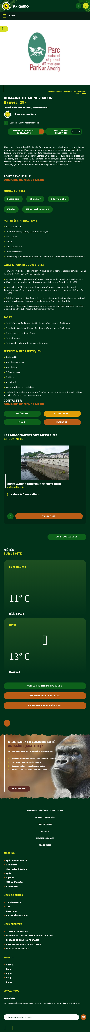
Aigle (9, 973)
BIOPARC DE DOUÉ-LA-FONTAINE (22, 940)
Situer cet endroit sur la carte (28, 131)
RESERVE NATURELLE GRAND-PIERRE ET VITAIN (29, 935)
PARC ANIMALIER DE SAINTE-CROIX (23, 944)
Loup (8, 977)
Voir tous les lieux (66, 536)
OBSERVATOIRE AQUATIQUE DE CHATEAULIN (34, 484)
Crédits (45, 831)
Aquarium (11, 911)
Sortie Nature (13, 902)
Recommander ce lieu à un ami (44, 705)
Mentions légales (45, 838)
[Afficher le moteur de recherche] (86, 6)
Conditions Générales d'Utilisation (45, 810)
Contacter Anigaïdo (45, 817)
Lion (8, 969)
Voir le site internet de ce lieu (44, 685)
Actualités (11, 864)
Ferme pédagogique (17, 915)
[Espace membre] (78, 6)
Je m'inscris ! (19, 788)
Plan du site (45, 845)
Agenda (10, 877)
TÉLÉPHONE (22, 413)
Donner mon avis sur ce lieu (44, 695)
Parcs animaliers (68, 91)
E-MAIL (21, 422)
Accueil (51, 91)
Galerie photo (45, 824)
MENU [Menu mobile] (9, 15)
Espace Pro (12, 886)
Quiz (8, 873)
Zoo (8, 906)
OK (83, 1017)
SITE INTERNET (62, 413)
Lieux (57, 91)
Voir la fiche (48, 516)
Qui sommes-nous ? (16, 860)
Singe (9, 982)
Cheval (9, 964)
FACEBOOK (62, 422)
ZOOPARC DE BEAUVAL (17, 931)
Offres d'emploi (14, 882)
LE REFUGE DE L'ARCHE (17, 948)
